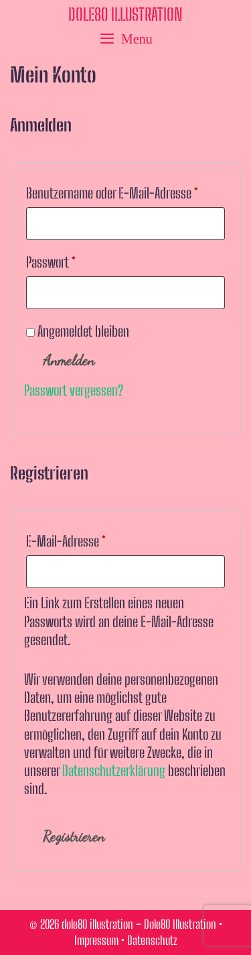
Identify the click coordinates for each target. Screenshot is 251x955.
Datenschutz (152, 940)
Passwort (78, 259)
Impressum (96, 940)
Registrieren (73, 836)
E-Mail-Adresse (93, 538)
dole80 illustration (125, 14)
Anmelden (68, 360)
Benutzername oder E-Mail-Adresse (125, 190)
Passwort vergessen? (73, 390)
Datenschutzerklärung (113, 770)
